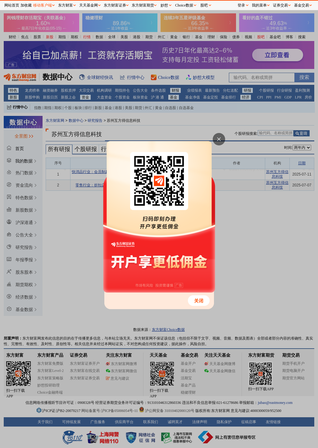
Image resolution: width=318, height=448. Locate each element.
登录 (241, 5)
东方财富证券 (115, 5)
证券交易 (280, 5)
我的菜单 (259, 5)
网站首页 (11, 5)
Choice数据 (184, 5)
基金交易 (301, 5)
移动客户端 (42, 5)
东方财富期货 (143, 5)
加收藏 (26, 5)
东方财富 (65, 5)
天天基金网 (88, 5)
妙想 (164, 5)
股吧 (204, 5)
